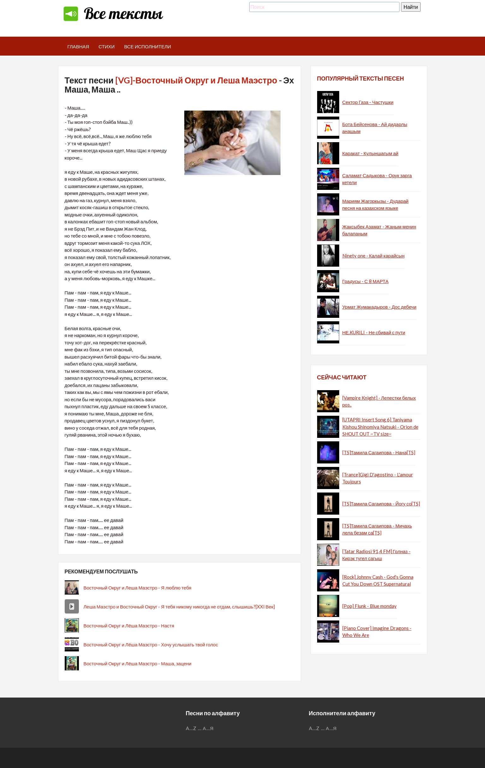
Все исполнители (147, 46)
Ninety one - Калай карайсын (373, 255)
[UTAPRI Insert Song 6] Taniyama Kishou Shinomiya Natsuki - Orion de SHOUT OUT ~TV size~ (380, 427)
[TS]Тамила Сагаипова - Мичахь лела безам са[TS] (377, 529)
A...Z (191, 728)
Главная (78, 46)
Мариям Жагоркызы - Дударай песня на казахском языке (375, 204)
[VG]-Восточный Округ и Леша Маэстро (196, 80)
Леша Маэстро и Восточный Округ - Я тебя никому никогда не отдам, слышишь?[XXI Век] (179, 606)
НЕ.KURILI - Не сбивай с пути (373, 332)
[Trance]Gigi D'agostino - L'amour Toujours (377, 478)
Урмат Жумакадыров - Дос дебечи (379, 307)
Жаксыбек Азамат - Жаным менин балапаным (379, 230)
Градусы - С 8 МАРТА (365, 281)
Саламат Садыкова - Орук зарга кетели (377, 178)
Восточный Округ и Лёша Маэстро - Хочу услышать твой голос (151, 644)
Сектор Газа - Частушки (367, 102)
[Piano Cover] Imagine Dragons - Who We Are (376, 631)
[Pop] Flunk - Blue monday (369, 606)
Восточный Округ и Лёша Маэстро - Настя (129, 625)
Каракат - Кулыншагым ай (370, 153)
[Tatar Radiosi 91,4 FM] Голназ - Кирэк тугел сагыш (376, 554)
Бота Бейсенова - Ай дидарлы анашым (374, 127)
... (200, 728)
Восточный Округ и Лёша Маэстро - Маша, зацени (138, 663)
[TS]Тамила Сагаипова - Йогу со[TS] (381, 503)
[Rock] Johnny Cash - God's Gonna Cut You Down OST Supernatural (377, 580)
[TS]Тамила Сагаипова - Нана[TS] (378, 452)
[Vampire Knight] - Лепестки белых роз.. (379, 401)
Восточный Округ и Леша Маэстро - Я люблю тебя (138, 587)
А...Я (208, 728)
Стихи (106, 46)
